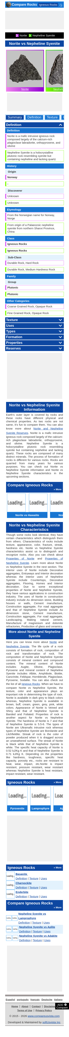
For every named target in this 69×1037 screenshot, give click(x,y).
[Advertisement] (34, 20)
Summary (15, 117)
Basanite (22, 874)
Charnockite (24, 883)
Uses (44, 878)
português (23, 999)
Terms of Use (24, 1010)
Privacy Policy (44, 1010)
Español (10, 999)
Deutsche (47, 999)
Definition (34, 117)
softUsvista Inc (51, 1022)
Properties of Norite (20, 558)
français (35, 999)
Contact (36, 1006)
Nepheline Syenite (17, 646)
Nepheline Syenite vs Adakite (38, 935)
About (25, 1006)
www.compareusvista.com (44, 1016)
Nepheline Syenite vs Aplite (37, 927)
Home (14, 1006)
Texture (52, 117)
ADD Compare (62, 1006)
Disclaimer (50, 1006)
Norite (25, 89)
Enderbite (22, 892)
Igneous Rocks (48, 4)
